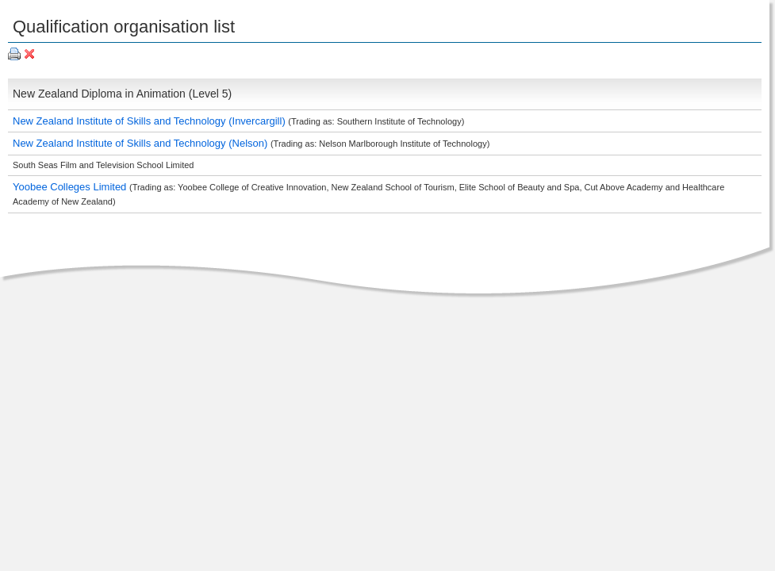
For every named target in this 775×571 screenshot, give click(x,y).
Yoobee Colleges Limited (71, 187)
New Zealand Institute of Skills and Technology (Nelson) (141, 143)
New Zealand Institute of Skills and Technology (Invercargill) (150, 121)
